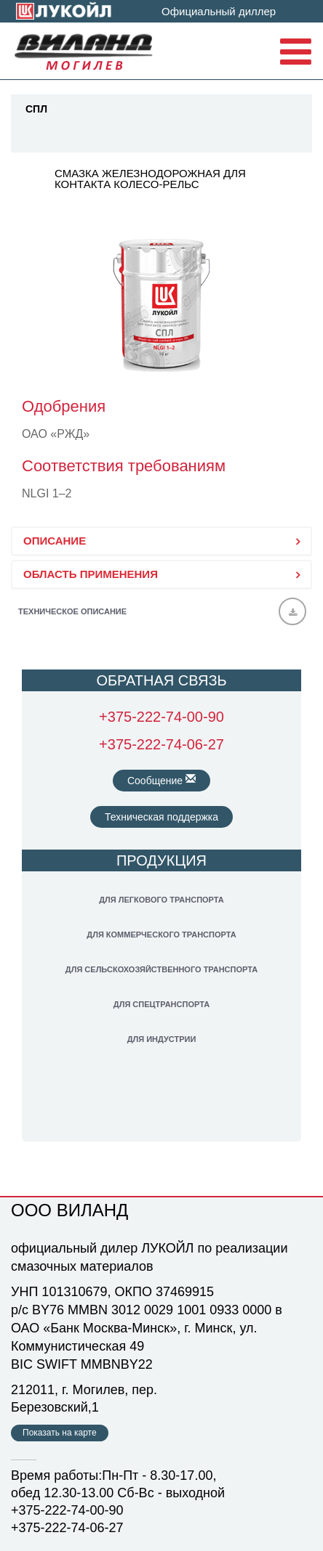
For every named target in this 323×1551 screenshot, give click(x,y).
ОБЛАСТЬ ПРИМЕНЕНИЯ (90, 574)
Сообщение (161, 779)
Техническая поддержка (161, 817)
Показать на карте (60, 1433)
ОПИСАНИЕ (54, 540)
